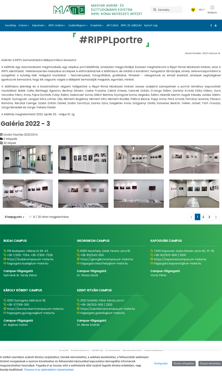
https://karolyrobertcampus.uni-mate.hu (35, 309)
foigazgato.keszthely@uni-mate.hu (104, 263)
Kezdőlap (10, 25)
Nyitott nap (151, 25)
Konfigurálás (161, 363)
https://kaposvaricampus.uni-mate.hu (180, 259)
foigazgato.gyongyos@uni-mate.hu (31, 313)
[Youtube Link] (215, 25)
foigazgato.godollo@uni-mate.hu (102, 313)
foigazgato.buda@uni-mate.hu (27, 263)
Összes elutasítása (210, 363)
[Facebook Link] (210, 25)
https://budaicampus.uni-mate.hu (30, 259)
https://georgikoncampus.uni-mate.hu (106, 259)
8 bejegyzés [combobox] (16, 217)
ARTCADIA (112, 25)
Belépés (212, 9)
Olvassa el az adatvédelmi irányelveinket (49, 369)
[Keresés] (170, 9)
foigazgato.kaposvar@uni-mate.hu (177, 263)
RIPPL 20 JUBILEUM (131, 25)
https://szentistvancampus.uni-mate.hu (107, 309)
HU (202, 10)
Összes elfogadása (184, 363)
